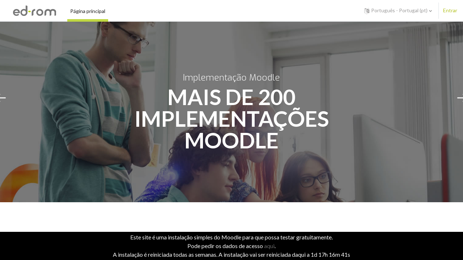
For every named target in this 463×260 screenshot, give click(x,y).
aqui (269, 245)
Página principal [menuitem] (87, 11)
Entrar (450, 10)
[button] (398, 10)
